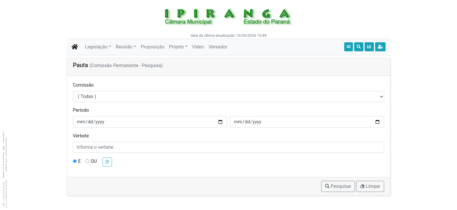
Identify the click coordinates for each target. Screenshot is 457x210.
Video (198, 47)
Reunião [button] (124, 47)
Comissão (83, 85)
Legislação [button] (96, 47)
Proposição (152, 47)
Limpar (370, 186)
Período (81, 110)
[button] (107, 162)
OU (94, 161)
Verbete (81, 136)
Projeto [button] (176, 47)
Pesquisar (338, 186)
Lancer (6, 168)
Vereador (218, 47)
